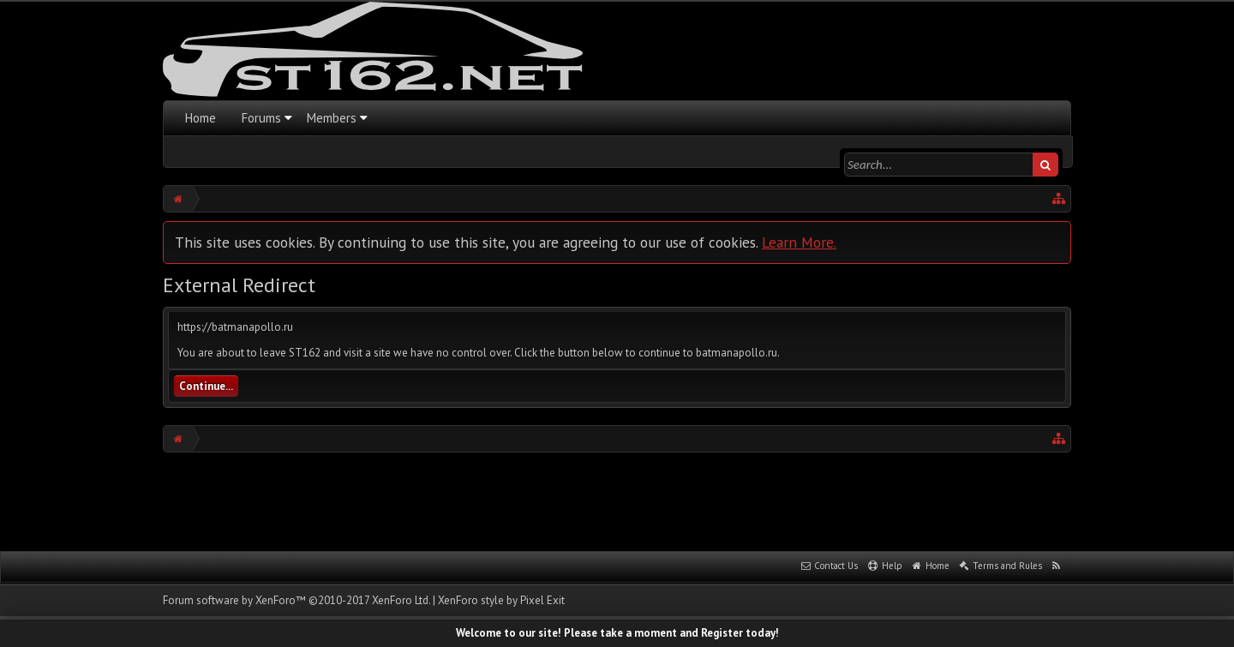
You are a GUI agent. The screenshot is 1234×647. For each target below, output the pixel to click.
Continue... (206, 386)
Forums (261, 118)
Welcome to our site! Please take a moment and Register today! (617, 633)
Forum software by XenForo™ (296, 600)
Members (331, 118)
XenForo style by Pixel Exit (501, 600)
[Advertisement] (617, 499)
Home (200, 118)
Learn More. (799, 242)
